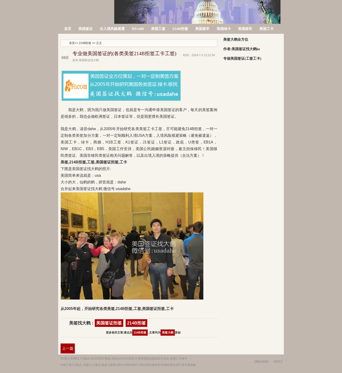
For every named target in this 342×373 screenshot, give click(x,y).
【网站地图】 (261, 361)
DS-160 (138, 29)
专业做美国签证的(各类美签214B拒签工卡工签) (124, 53)
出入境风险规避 (112, 29)
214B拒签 (180, 29)
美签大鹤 (167, 332)
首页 (67, 29)
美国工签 (158, 29)
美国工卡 (266, 29)
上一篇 (67, 348)
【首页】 (278, 361)
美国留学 (202, 29)
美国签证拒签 (109, 323)
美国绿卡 (224, 29)
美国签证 (85, 29)
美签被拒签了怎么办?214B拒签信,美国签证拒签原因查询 (86, 9)
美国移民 (245, 29)
